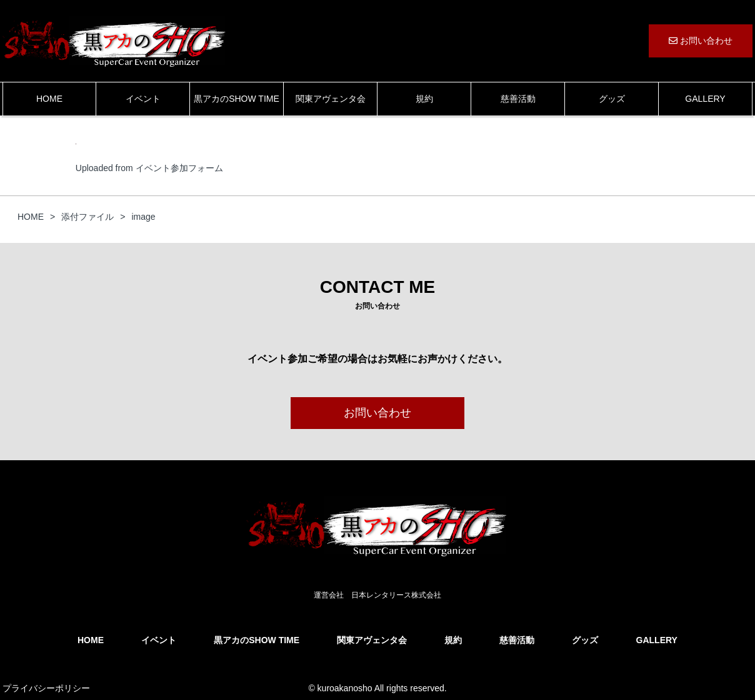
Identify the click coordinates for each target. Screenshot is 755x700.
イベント (143, 99)
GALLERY (705, 99)
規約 (424, 99)
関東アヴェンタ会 (331, 99)
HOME (49, 99)
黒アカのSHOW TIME (236, 99)
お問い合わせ (700, 41)
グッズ (612, 99)
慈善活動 (518, 99)
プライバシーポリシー (46, 688)
